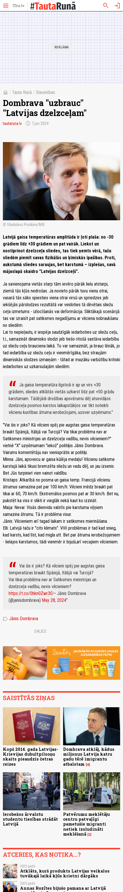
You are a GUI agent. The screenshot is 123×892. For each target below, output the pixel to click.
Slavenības (45, 92)
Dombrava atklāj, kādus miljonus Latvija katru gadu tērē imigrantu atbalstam (88, 756)
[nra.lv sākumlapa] (18, 5)
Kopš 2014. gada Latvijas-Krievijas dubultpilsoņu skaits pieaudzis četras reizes (30, 756)
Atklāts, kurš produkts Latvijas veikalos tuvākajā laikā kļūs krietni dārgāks (65, 873)
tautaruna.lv (12, 123)
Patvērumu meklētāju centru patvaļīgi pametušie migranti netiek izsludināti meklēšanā (86, 824)
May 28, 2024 (54, 600)
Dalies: (40, 631)
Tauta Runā (22, 92)
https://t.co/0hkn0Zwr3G (31, 593)
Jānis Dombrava (20, 619)
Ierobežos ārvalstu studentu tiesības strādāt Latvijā (30, 819)
